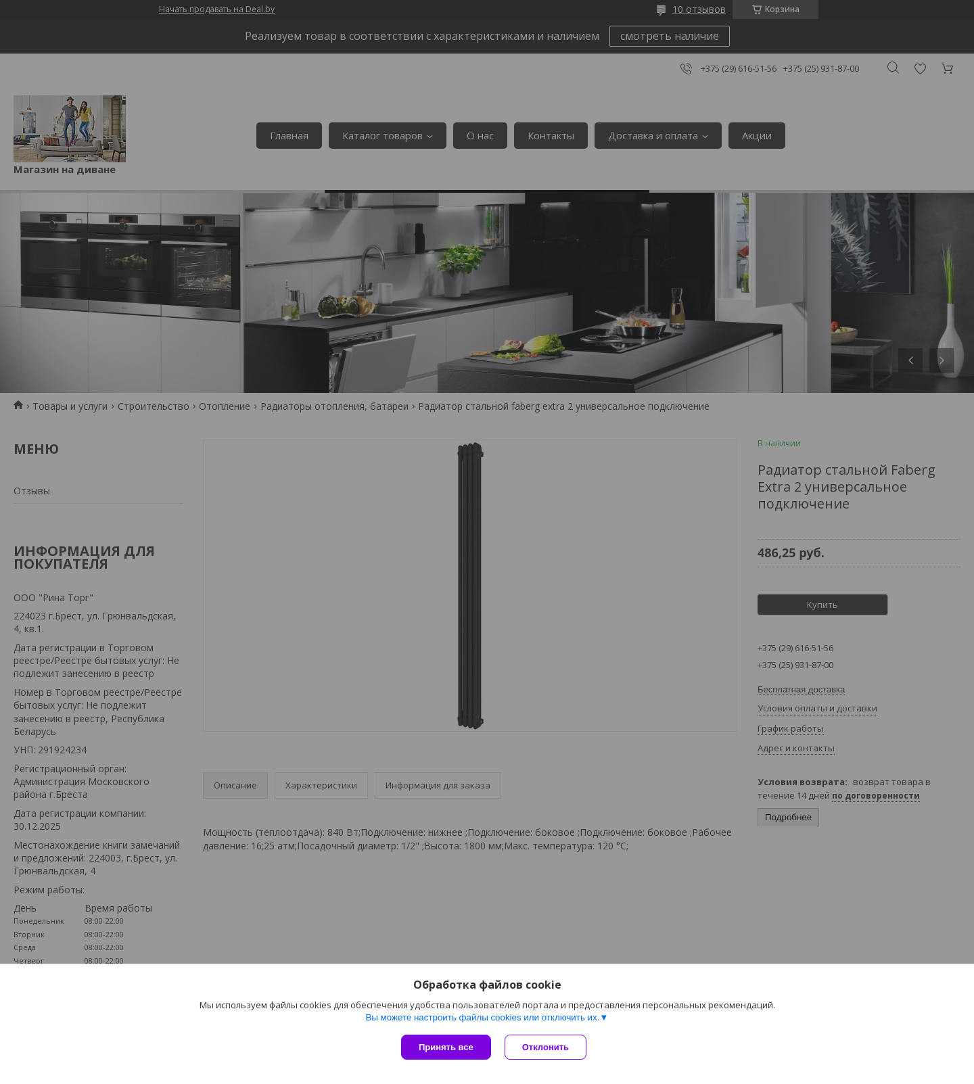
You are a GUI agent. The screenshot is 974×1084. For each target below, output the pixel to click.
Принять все (446, 1047)
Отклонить (545, 1047)
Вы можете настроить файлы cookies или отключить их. (482, 1017)
